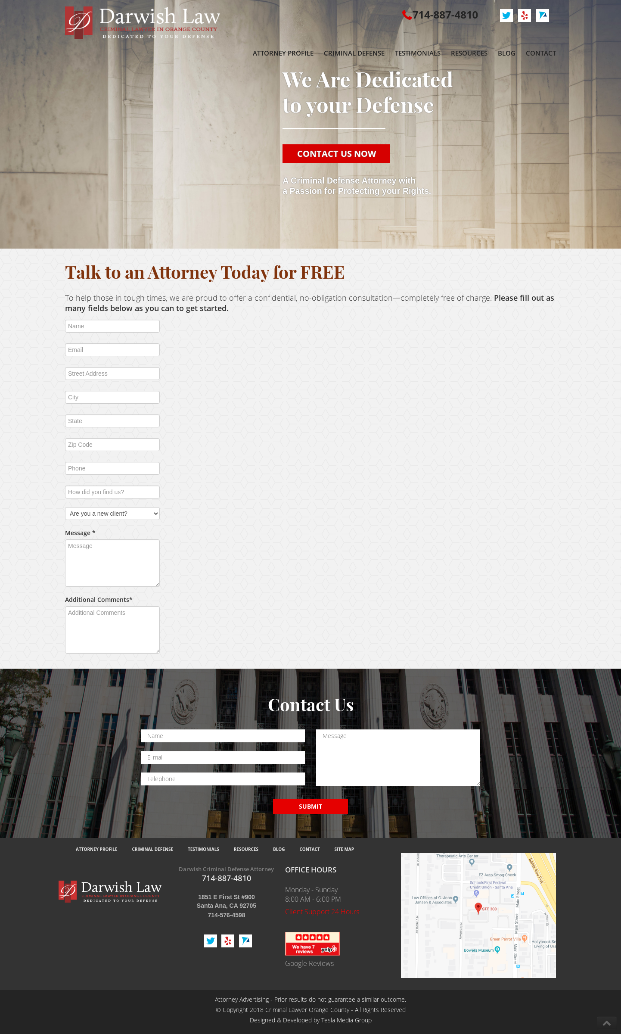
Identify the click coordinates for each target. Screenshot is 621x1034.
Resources (246, 849)
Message (80, 533)
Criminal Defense (152, 849)
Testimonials (203, 849)
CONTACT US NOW (336, 153)
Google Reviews (309, 963)
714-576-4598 (226, 915)
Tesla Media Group (346, 1020)
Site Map (344, 849)
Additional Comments (99, 599)
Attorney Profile (97, 849)
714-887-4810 (445, 14)
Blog (279, 849)
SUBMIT (310, 806)
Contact (309, 849)
